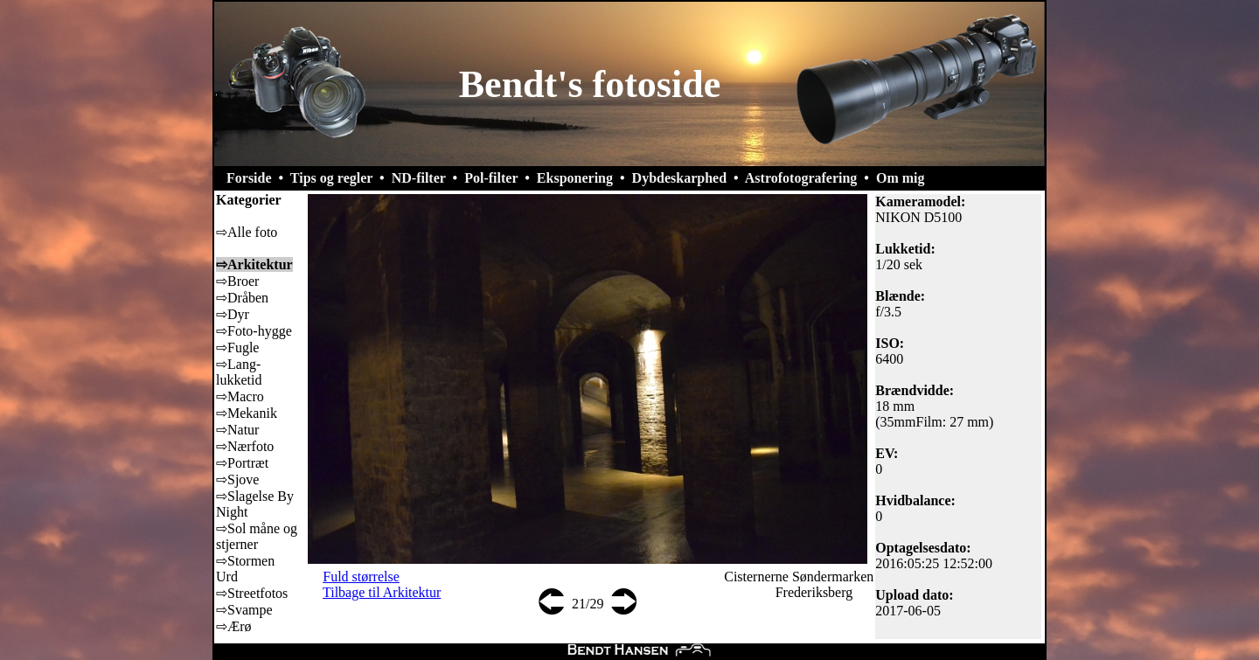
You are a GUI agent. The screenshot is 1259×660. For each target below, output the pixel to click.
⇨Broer (237, 281)
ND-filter (419, 177)
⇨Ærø (234, 626)
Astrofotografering (801, 177)
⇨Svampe (244, 609)
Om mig (900, 177)
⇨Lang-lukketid (238, 372)
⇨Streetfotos (252, 593)
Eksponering (575, 177)
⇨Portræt (242, 462)
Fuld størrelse (361, 576)
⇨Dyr (232, 314)
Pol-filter (491, 177)
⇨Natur (237, 429)
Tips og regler (331, 177)
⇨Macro (240, 396)
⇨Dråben (242, 297)
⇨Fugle (237, 347)
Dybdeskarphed (679, 177)
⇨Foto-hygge (254, 330)
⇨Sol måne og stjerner (256, 536)
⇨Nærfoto (245, 446)
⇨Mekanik (246, 413)
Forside (249, 177)
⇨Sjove (237, 479)
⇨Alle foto (246, 232)
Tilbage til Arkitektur (382, 592)
